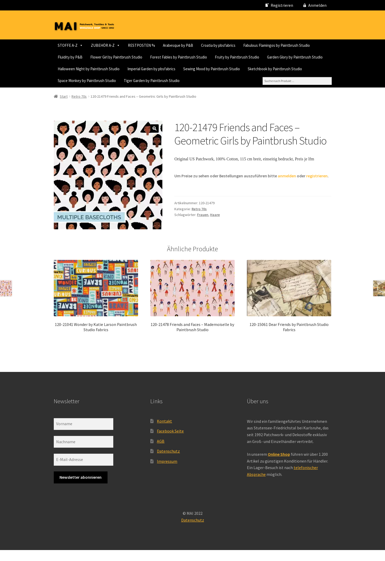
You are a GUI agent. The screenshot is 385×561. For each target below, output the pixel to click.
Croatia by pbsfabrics (218, 45)
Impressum (167, 472)
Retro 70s (79, 107)
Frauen (202, 226)
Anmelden (317, 5)
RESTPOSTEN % (141, 45)
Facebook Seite (170, 442)
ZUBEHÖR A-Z (105, 45)
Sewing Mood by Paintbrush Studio (142, 80)
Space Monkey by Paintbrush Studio (269, 80)
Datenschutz (168, 462)
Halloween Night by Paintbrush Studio (269, 68)
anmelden (287, 186)
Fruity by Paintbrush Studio (144, 68)
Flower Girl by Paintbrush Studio (191, 57)
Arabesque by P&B (178, 45)
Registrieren (282, 5)
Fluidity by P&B (144, 57)
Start (64, 107)
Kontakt (164, 432)
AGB (160, 452)
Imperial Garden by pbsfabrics (82, 80)
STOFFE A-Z (70, 45)
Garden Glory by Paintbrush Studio (202, 68)
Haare (215, 226)
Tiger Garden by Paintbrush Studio (86, 92)
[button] (154, 140)
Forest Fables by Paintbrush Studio (86, 68)
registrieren (317, 186)
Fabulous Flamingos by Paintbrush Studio (91, 57)
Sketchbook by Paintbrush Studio (205, 80)
